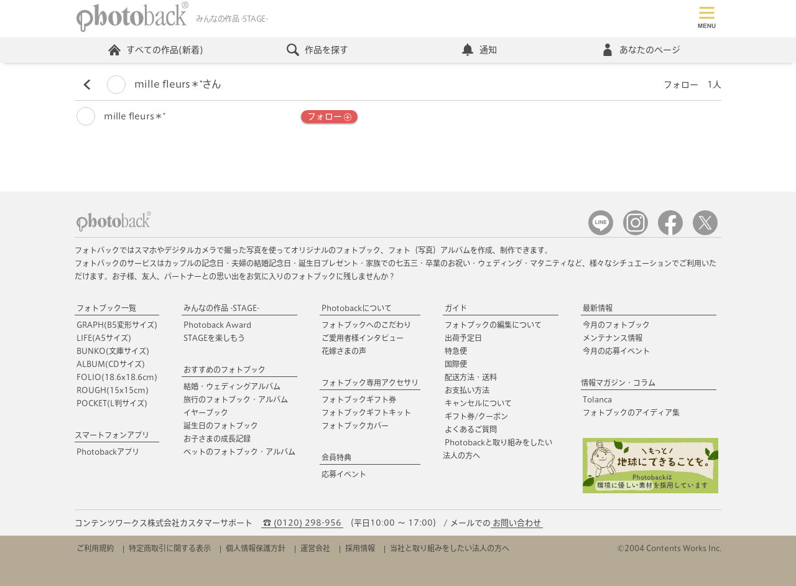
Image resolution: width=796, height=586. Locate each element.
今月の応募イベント (616, 351)
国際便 (456, 364)
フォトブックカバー (355, 425)
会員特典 (336, 457)
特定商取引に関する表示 (170, 548)
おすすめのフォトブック (224, 369)
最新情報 (598, 308)
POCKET (111, 403)
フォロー (329, 117)
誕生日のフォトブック (220, 425)
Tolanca (597, 399)
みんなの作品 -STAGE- (221, 308)
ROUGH (112, 390)
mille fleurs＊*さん (164, 84)
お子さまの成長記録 (217, 438)
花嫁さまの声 (344, 351)
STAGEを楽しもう (214, 338)
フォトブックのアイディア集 (631, 412)
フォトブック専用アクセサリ (370, 382)
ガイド (456, 308)
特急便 (456, 351)
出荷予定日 (463, 338)
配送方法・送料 (471, 377)
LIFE (103, 338)
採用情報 (360, 548)
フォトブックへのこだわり (366, 324)
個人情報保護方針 (255, 548)
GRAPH (116, 324)
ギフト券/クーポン (476, 416)
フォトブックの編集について (493, 324)
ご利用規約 (95, 548)
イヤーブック (205, 412)
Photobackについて (357, 308)
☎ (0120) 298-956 (302, 523)
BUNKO (112, 351)
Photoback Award (217, 324)
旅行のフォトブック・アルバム (235, 399)
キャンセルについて (478, 403)
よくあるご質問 (471, 429)
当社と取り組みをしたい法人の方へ (449, 548)
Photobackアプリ (107, 451)
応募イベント (344, 474)
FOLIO (116, 377)
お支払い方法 (467, 390)
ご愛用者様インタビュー (363, 338)
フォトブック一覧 (106, 308)
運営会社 (315, 548)
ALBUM (110, 364)
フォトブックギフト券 (359, 399)
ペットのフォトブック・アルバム (239, 451)
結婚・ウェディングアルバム (231, 386)
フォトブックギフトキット (366, 412)
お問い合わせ (517, 523)
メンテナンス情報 (612, 338)
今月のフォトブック (616, 324)
